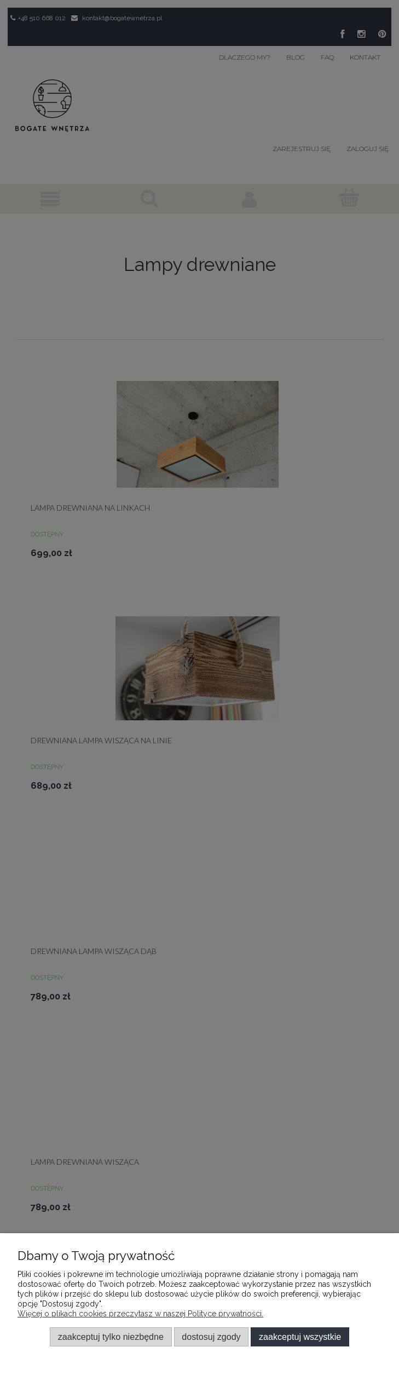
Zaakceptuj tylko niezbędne (111, 1337)
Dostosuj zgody (211, 1337)
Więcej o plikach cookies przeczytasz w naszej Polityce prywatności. (140, 1313)
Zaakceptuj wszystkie (300, 1337)
